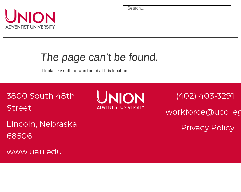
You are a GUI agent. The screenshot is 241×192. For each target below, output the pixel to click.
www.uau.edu (34, 152)
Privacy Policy (207, 128)
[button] (120, 43)
